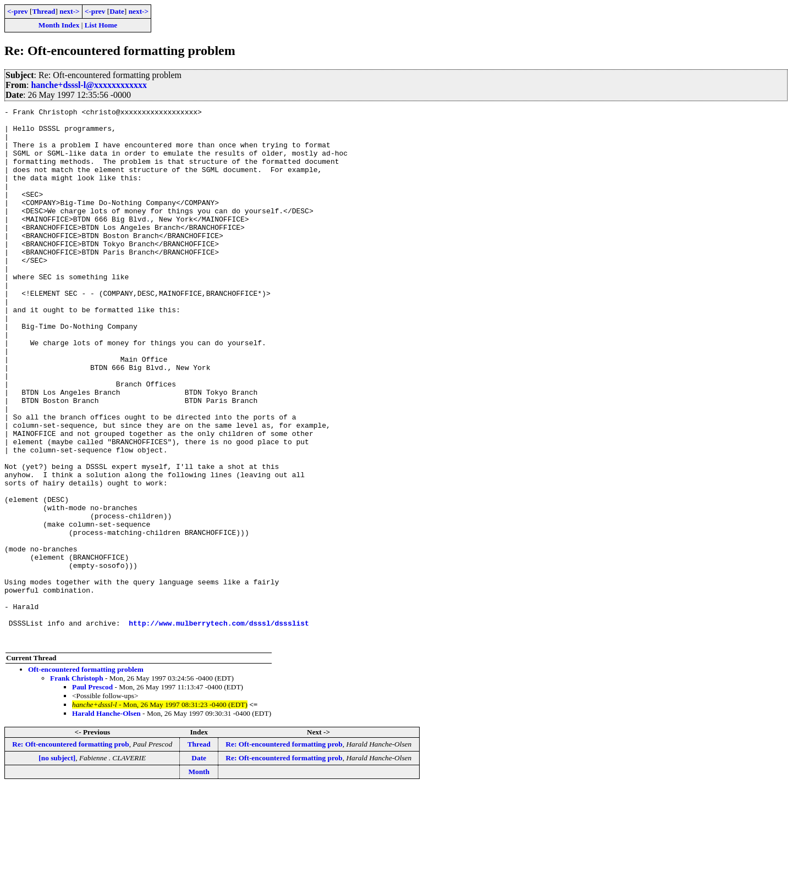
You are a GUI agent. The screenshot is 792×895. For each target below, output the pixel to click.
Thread (43, 11)
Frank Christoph (76, 785)
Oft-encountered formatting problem (86, 776)
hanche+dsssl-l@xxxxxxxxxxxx (89, 85)
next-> (69, 11)
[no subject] (56, 865)
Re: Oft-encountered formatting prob (70, 851)
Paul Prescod (92, 794)
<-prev (17, 11)
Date (116, 11)
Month (199, 879)
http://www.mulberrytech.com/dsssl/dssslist (219, 727)
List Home (101, 25)
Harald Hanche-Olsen (106, 820)
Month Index (58, 25)
